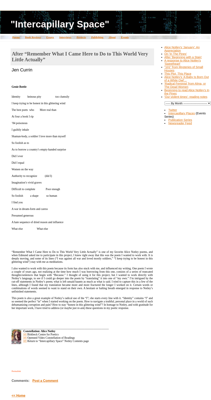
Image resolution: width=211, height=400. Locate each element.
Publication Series (180, 120)
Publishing (97, 37)
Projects (81, 37)
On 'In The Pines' (175, 54)
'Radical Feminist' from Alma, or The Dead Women (185, 85)
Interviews (65, 37)
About (112, 37)
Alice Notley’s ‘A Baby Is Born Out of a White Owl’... (186, 78)
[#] (25, 334)
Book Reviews (33, 37)
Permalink (16, 371)
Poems (16, 37)
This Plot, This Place (177, 73)
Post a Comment (45, 380)
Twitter (172, 110)
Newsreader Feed (180, 123)
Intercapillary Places (181, 113)
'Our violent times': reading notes (185, 96)
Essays (50, 37)
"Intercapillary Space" (60, 24)
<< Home (18, 395)
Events (125, 37)
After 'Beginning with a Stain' (183, 57)
